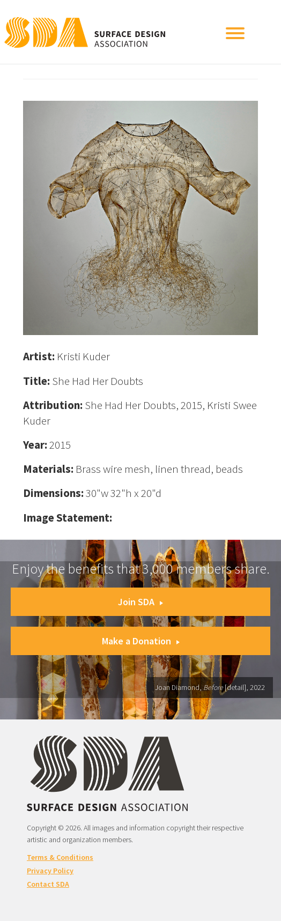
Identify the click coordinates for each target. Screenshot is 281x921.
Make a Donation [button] (141, 641)
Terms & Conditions (60, 857)
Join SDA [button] (140, 602)
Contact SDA (48, 884)
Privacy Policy (50, 870)
